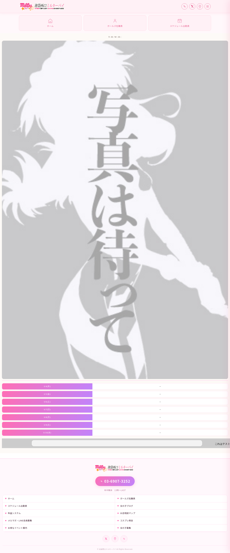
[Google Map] (115, 538)
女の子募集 (125, 527)
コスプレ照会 (126, 520)
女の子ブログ (126, 505)
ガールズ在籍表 (127, 498)
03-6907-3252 (115, 481)
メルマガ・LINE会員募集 (20, 520)
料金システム (14, 513)
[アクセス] (199, 6)
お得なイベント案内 (17, 527)
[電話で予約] (184, 6)
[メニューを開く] (207, 6)
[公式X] (192, 6)
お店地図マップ (127, 513)
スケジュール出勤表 (17, 505)
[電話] (123, 538)
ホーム (11, 498)
